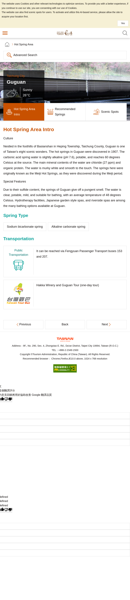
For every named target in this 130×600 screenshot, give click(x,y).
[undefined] (8, 510)
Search (125, 33)
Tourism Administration (65, 339)
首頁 (7, 44)
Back (65, 324)
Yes (123, 23)
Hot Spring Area (23, 44)
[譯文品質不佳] (8, 399)
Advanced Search (25, 55)
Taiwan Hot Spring (65, 33)
